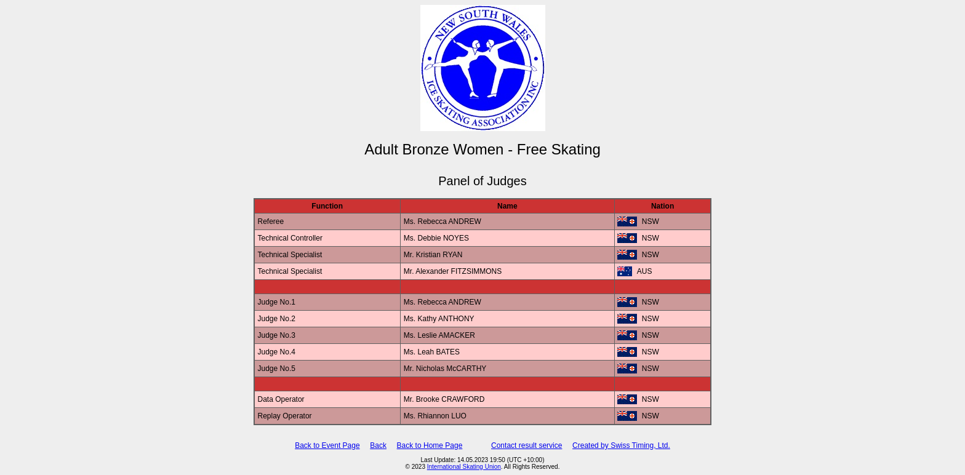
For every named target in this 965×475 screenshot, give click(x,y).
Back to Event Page (327, 445)
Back (378, 445)
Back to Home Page (430, 445)
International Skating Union (464, 466)
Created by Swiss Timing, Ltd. (621, 445)
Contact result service (526, 445)
